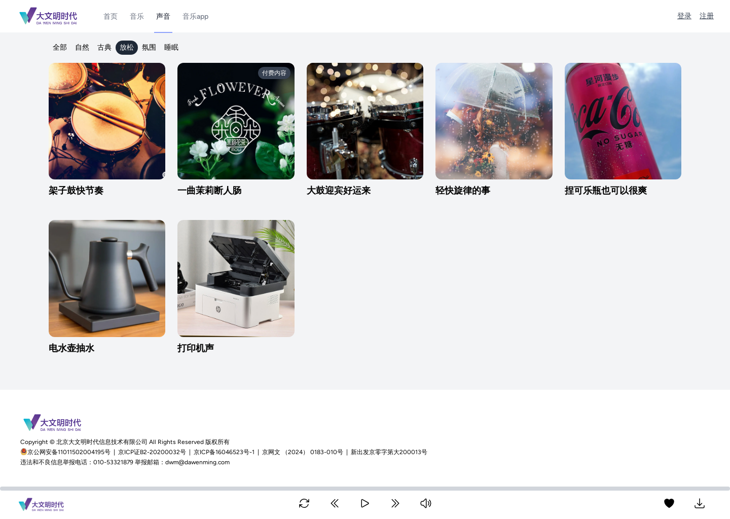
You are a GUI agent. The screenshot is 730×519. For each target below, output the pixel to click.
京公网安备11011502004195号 (69, 452)
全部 (60, 47)
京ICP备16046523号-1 (224, 452)
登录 (684, 16)
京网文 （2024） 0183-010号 (302, 452)
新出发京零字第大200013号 (389, 452)
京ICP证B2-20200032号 (152, 452)
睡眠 (171, 47)
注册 (707, 16)
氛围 (149, 47)
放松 (127, 47)
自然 (82, 47)
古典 (104, 47)
